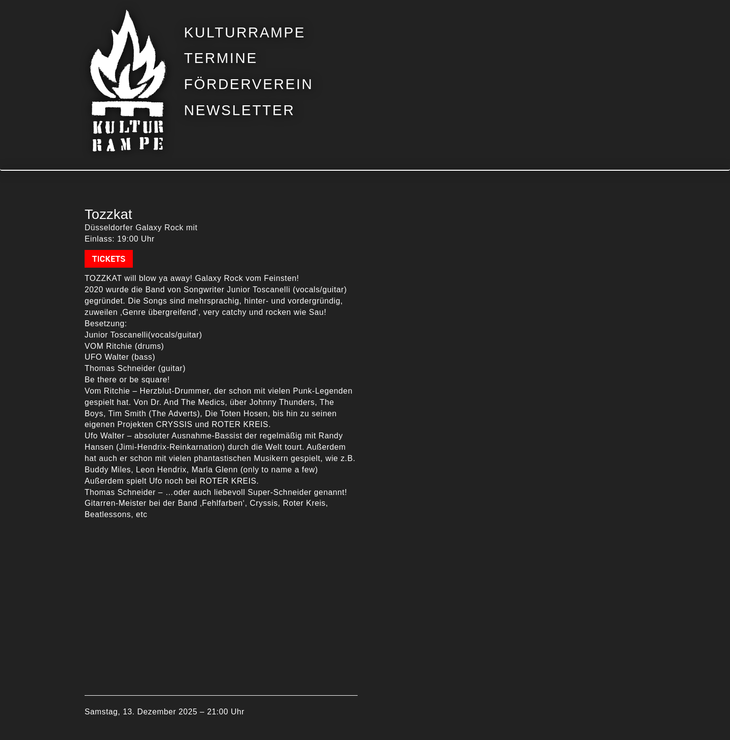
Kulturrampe (244, 33)
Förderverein (248, 84)
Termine (221, 58)
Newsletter (239, 110)
